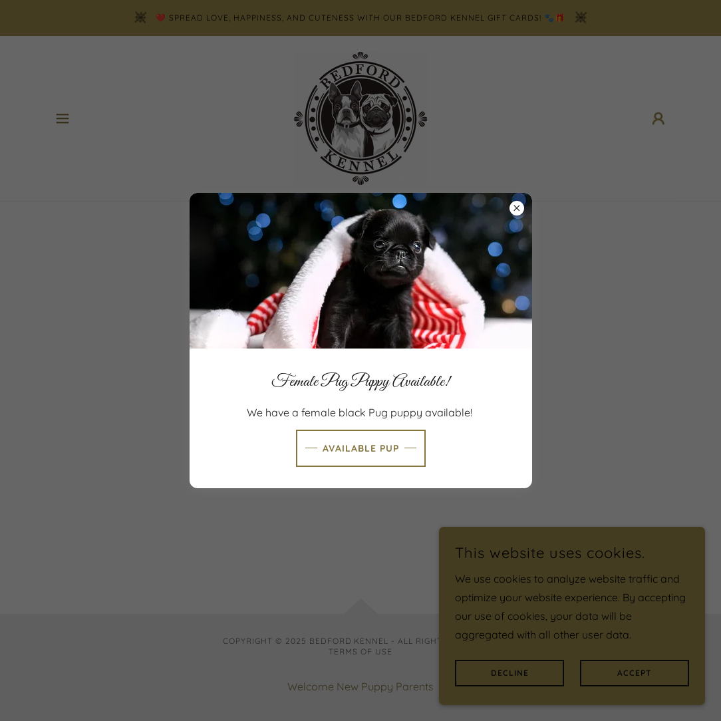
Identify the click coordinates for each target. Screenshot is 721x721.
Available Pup (361, 448)
